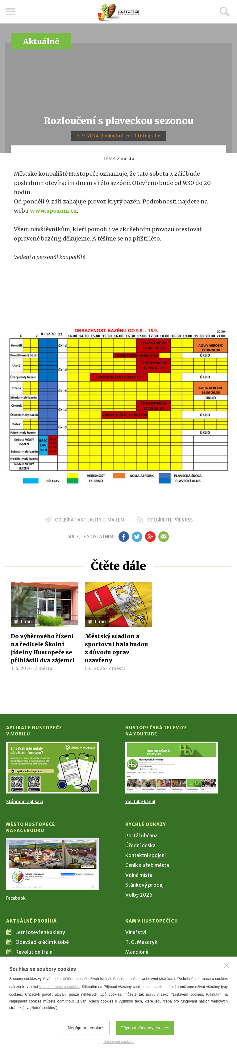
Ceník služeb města (147, 865)
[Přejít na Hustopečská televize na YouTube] (171, 767)
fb (123, 536)
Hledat (224, 11)
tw (136, 536)
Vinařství (135, 932)
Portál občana (141, 835)
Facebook (16, 898)
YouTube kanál (140, 801)
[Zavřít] (226, 966)
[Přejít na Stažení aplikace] (52, 767)
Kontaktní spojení (145, 855)
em (163, 536)
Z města (125, 158)
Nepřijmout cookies (86, 1027)
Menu (10, 11)
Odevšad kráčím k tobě (42, 942)
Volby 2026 (138, 895)
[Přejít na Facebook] (52, 864)
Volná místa (138, 875)
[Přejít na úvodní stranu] (118, 12)
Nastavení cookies (118, 1042)
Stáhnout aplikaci (24, 801)
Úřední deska (140, 845)
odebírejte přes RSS (170, 520)
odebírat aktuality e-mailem (89, 520)
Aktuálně (41, 41)
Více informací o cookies (59, 987)
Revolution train (33, 952)
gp (150, 536)
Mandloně (136, 952)
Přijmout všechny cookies (145, 1027)
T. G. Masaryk (141, 942)
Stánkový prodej (144, 885)
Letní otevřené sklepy (40, 932)
